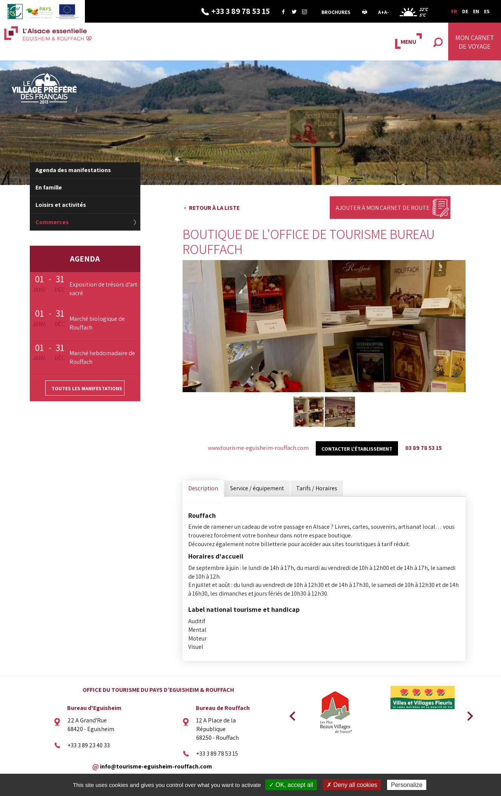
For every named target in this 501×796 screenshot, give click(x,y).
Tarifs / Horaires (316, 488)
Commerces (52, 222)
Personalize (407, 785)
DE (465, 11)
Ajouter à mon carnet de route (383, 208)
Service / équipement (257, 488)
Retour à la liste (214, 208)
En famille (48, 187)
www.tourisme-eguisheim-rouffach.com (258, 448)
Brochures (335, 12)
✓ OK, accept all (291, 785)
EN (476, 11)
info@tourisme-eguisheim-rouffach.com (156, 766)
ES (487, 11)
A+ (381, 12)
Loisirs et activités (60, 205)
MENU (408, 42)
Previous (291, 713)
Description (203, 488)
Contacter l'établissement (356, 448)
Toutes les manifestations (86, 388)
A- (386, 12)
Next (467, 713)
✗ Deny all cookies (352, 785)
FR (454, 11)
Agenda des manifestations (73, 170)
